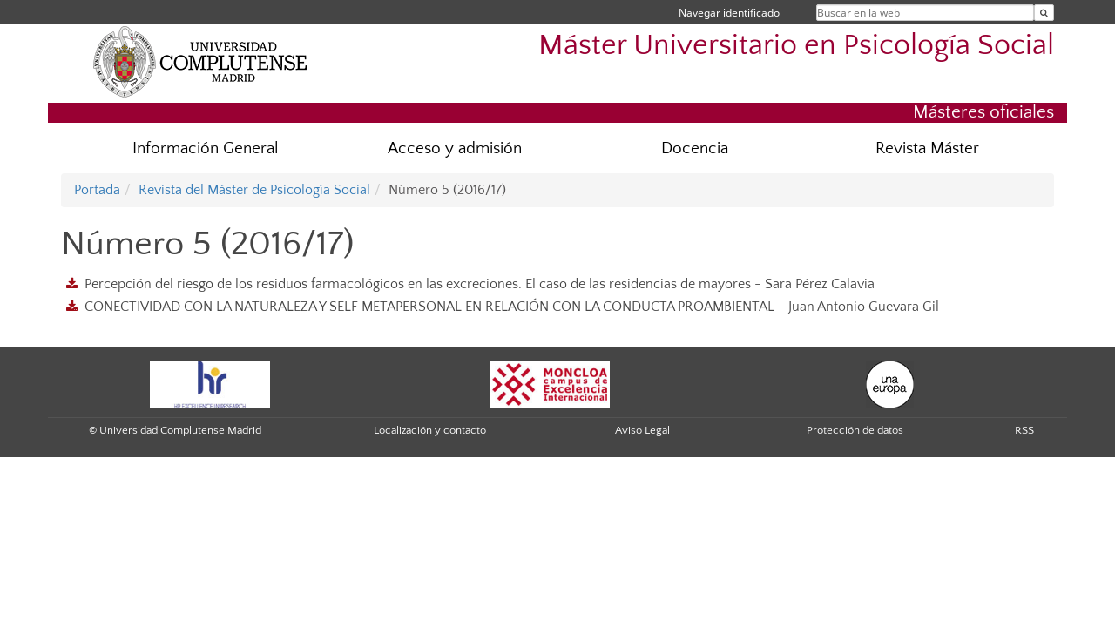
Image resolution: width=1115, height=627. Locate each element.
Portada (97, 190)
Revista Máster (927, 148)
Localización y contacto (430, 430)
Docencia (694, 148)
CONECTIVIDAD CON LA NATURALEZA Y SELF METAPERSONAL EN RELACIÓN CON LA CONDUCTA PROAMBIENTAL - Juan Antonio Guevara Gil (511, 306)
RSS (1024, 430)
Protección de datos (855, 430)
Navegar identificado (729, 12)
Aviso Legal (642, 430)
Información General (205, 148)
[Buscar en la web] (1044, 12)
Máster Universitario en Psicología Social (796, 46)
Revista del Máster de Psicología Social (254, 190)
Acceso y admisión (455, 148)
